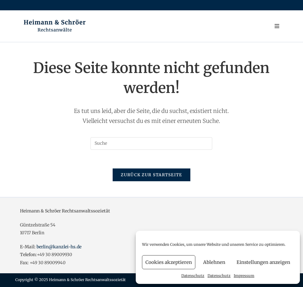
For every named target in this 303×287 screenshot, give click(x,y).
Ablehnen (214, 262)
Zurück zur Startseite (151, 175)
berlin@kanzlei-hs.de (59, 247)
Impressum (244, 275)
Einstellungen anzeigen (263, 262)
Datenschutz (192, 275)
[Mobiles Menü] (277, 26)
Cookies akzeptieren (168, 262)
